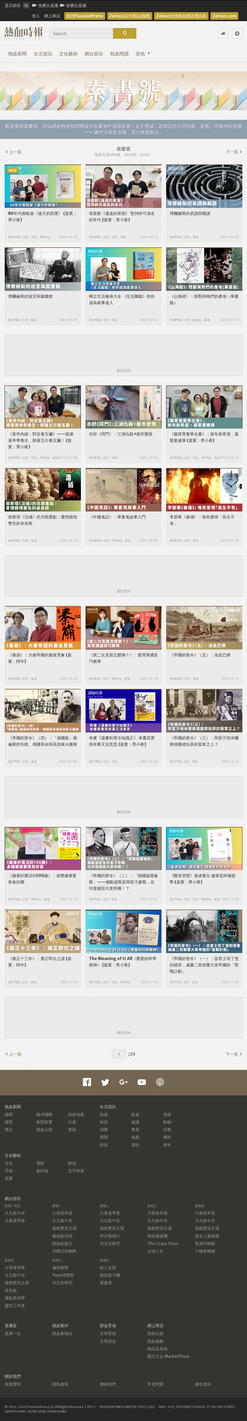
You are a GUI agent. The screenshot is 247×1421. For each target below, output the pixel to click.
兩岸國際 (44, 1114)
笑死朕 (11, 1290)
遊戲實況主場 (64, 1228)
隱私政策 (60, 1384)
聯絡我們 (108, 1384)
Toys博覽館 (63, 1275)
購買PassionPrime (84, 16)
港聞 (9, 1114)
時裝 (104, 1145)
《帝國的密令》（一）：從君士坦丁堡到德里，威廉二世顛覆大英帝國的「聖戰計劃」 (204, 965)
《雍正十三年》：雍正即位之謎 (36, 958)
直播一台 (13, 1333)
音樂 (9, 1178)
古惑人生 (155, 1251)
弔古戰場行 (110, 1236)
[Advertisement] (123, 352)
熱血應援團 (157, 1236)
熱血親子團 (110, 1275)
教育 (135, 1129)
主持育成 (108, 1333)
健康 (135, 1122)
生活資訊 (43, 54)
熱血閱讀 (119, 54)
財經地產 (76, 1114)
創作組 (42, 1170)
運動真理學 (15, 1298)
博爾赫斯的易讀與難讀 (190, 213)
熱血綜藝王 (62, 1243)
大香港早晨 (15, 1220)
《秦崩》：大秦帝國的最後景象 (36, 655)
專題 (72, 1129)
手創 (9, 1170)
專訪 (9, 1129)
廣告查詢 (123, 370)
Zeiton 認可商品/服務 (129, 16)
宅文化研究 (110, 1243)
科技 (104, 1122)
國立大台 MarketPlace (168, 1356)
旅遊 (104, 1114)
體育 (9, 1122)
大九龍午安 (15, 1213)
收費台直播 (73, 5)
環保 (167, 1114)
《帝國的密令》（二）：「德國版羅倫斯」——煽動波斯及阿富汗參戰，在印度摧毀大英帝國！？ (123, 882)
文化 (9, 1163)
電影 (40, 1163)
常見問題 (155, 1384)
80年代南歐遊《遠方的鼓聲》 (35, 213)
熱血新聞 (17, 54)
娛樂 (135, 1137)
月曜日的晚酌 (64, 1251)
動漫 (72, 1163)
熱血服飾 (155, 1341)
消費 (104, 1129)
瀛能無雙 (60, 1267)
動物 (167, 1122)
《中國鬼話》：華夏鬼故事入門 (117, 517)
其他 (143, 54)
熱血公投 (44, 1129)
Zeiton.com (224, 16)
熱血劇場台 (62, 1333)
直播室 (11, 1325)
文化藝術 (68, 54)
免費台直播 (45, 5)
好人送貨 (108, 1267)
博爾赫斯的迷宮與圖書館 (30, 296)
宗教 (167, 1129)
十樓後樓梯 (205, 1251)
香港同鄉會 (205, 1243)
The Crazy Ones (162, 1243)
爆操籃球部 (62, 1236)
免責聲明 (13, 1384)
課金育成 (108, 1325)
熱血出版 (155, 1333)
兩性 (167, 1137)
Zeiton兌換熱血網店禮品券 (181, 16)
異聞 (104, 1137)
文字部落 (76, 1170)
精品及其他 (157, 1348)
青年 (167, 1145)
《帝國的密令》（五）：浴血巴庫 (200, 655)
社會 (72, 1122)
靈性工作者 (15, 1305)
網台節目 (94, 54)
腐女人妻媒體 (207, 1236)
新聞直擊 (44, 1122)
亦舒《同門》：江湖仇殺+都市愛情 (120, 434)
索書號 (106, 1282)
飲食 (135, 1114)
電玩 (135, 1145)
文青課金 (108, 1341)
